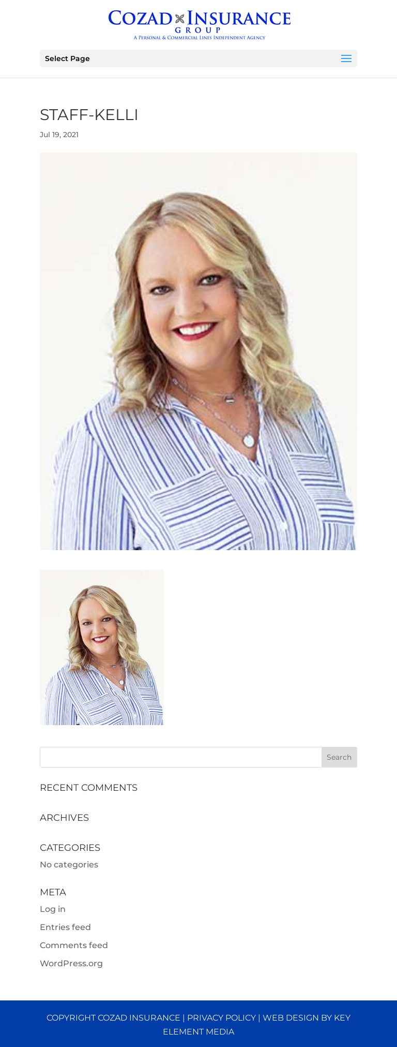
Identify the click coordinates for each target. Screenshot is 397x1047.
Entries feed (65, 927)
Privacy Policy (221, 1018)
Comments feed (74, 945)
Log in (53, 909)
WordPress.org (71, 963)
